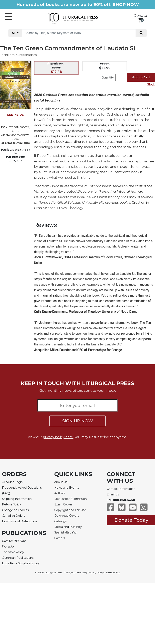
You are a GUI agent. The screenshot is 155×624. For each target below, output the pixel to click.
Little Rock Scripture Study (21, 563)
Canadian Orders (13, 515)
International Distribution (19, 521)
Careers (59, 538)
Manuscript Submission (70, 499)
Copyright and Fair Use (70, 510)
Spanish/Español (65, 532)
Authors (59, 493)
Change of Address (15, 510)
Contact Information (121, 489)
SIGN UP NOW (77, 420)
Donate (140, 15)
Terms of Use (113, 572)
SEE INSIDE (15, 115)
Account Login (12, 482)
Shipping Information (17, 499)
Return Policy (11, 504)
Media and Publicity (68, 527)
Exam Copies (63, 504)
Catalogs (60, 521)
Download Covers (66, 515)
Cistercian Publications (17, 558)
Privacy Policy (96, 572)
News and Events (66, 487)
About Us (60, 482)
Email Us (113, 494)
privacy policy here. (58, 437)
